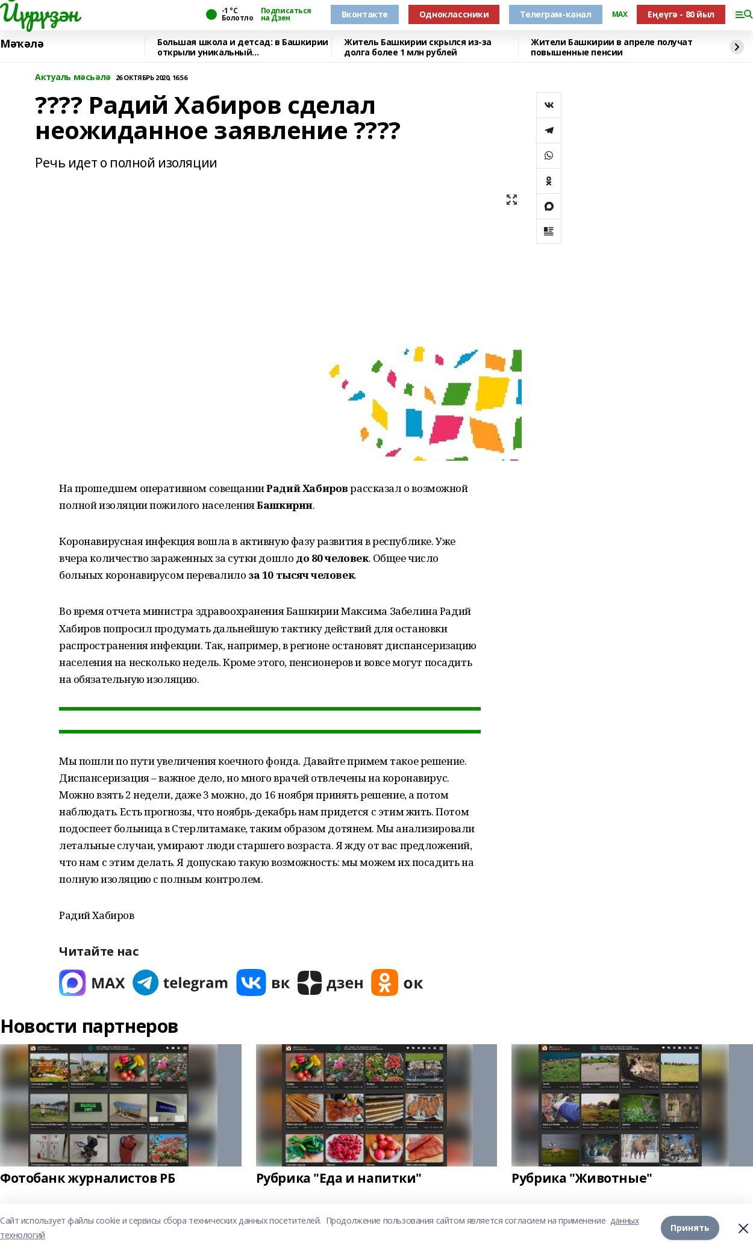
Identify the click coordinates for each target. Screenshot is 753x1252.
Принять (690, 1227)
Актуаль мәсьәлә (73, 77)
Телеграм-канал (555, 14)
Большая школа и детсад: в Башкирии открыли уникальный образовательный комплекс (242, 47)
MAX (620, 14)
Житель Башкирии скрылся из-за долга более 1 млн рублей (418, 47)
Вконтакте (365, 14)
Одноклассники (454, 14)
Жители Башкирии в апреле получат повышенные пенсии (612, 47)
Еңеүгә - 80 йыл (681, 14)
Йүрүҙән (39, 12)
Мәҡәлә (21, 44)
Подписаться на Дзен (286, 14)
